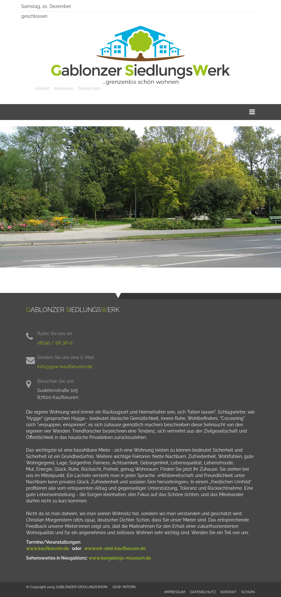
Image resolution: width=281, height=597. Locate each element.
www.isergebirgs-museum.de (120, 558)
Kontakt (42, 88)
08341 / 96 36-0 (54, 343)
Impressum (63, 88)
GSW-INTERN (124, 587)
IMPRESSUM (174, 592)
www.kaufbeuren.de (48, 548)
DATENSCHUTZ (203, 592)
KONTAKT (228, 592)
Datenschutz (89, 88)
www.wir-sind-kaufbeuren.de (115, 548)
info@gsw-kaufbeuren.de (65, 366)
